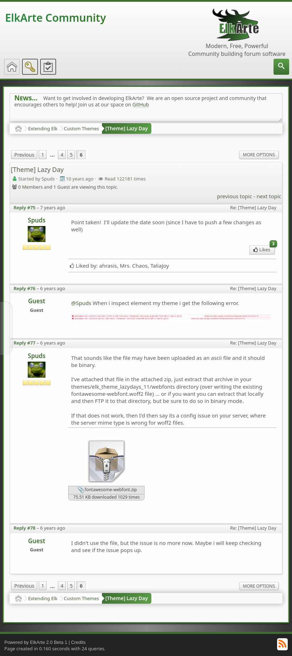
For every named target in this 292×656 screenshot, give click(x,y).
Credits (78, 642)
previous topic (234, 196)
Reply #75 (24, 207)
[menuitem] (281, 67)
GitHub (141, 104)
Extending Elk (42, 128)
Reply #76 (24, 288)
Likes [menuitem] (264, 249)
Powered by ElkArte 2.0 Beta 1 (35, 642)
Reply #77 (24, 343)
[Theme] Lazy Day (127, 128)
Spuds (36, 220)
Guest (36, 301)
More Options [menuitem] (259, 155)
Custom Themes (81, 128)
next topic (268, 196)
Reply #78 (24, 528)
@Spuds (81, 302)
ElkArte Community (55, 17)
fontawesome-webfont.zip (107, 490)
